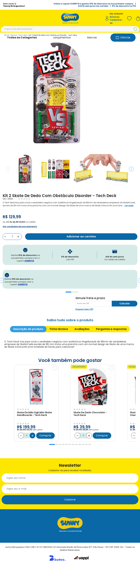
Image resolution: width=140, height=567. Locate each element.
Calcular (124, 303)
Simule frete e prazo (90, 298)
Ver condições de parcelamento (20, 226)
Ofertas (123, 37)
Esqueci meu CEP (84, 309)
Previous (8, 169)
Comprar (45, 435)
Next (131, 169)
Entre (113, 17)
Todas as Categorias (22, 37)
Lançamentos (62, 37)
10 (83, 444)
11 (86, 444)
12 (89, 444)
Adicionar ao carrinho (81, 236)
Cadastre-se (116, 21)
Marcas (92, 37)
